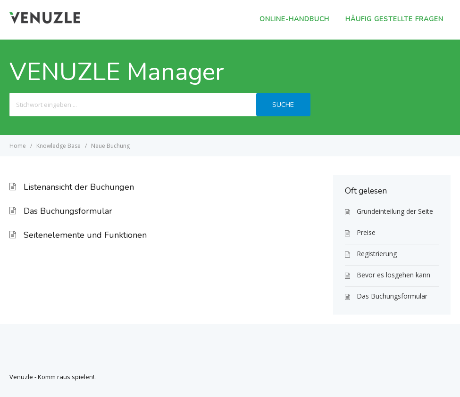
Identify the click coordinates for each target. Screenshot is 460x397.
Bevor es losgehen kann (393, 274)
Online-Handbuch (294, 19)
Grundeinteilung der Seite (395, 211)
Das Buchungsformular (68, 211)
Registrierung (377, 253)
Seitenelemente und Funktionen (85, 235)
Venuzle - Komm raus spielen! (51, 377)
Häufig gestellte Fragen (394, 19)
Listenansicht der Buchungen (79, 187)
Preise (366, 232)
